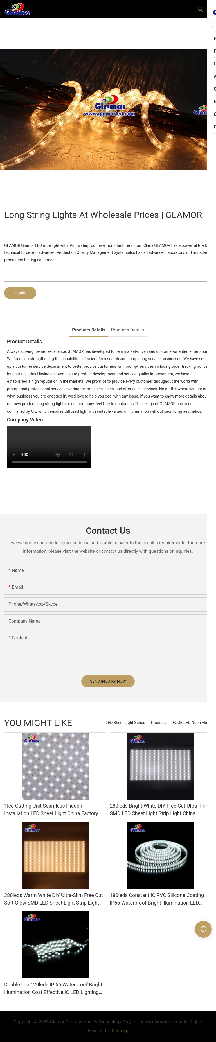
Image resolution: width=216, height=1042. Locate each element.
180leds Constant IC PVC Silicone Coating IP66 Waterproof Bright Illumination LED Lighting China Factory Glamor (157, 899)
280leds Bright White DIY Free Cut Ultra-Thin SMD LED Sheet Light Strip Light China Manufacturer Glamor (159, 810)
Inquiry (20, 293)
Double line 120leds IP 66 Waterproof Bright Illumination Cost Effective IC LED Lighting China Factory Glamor (53, 989)
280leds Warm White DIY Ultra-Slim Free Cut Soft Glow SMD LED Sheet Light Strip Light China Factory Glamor (53, 899)
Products (159, 722)
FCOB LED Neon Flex (191, 722)
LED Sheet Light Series (125, 722)
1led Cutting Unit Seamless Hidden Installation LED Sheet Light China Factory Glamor (51, 810)
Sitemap (120, 1030)
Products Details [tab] (88, 330)
